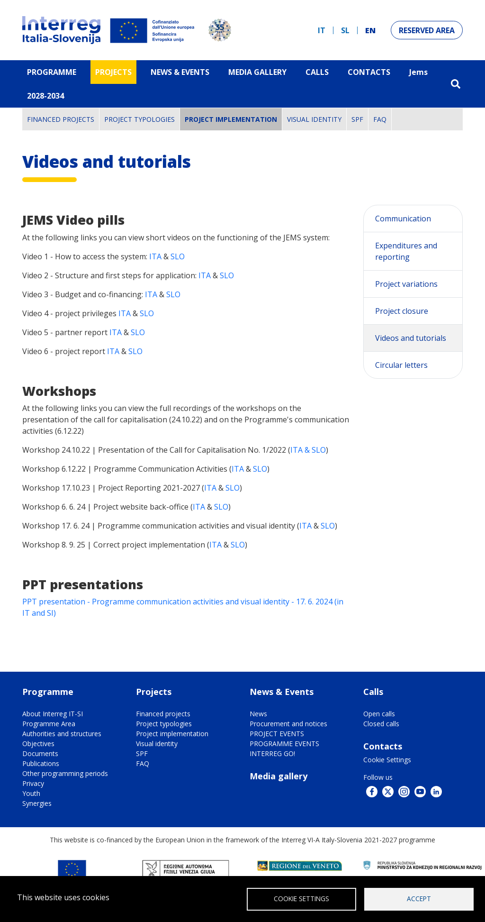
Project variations (406, 284)
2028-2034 (45, 96)
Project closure (401, 311)
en (370, 30)
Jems (418, 72)
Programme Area (48, 723)
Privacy (33, 783)
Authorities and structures (61, 733)
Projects (113, 72)
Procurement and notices (288, 723)
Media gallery (278, 776)
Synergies (37, 803)
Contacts (369, 72)
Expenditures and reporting (406, 251)
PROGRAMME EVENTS (284, 743)
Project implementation (231, 119)
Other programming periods (65, 773)
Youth (31, 793)
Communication (403, 218)
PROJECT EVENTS (277, 733)
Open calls (379, 713)
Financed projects (60, 119)
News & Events (180, 72)
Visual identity (314, 119)
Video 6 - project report (64, 351)
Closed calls (381, 723)
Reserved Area (427, 30)
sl (345, 30)
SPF (357, 119)
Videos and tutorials (410, 338)
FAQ (379, 119)
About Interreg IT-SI (52, 713)
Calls (317, 72)
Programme (51, 72)
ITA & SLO (308, 450)
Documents (40, 753)
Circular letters (401, 365)
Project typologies (139, 119)
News (258, 713)
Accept (419, 898)
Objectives (38, 743)
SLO (178, 256)
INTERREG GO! (272, 753)
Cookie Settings (387, 759)
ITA (156, 256)
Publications (40, 763)
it (321, 30)
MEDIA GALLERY (257, 72)
